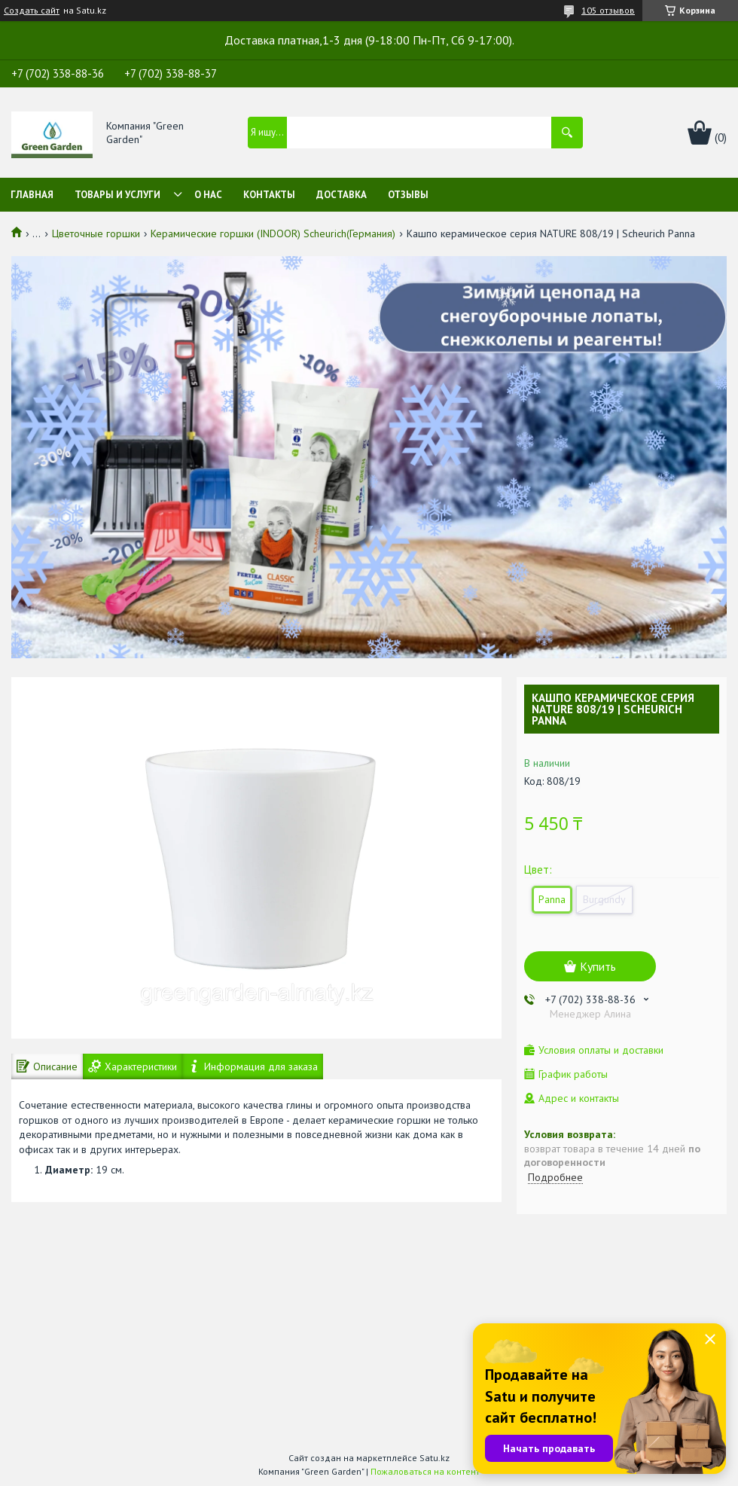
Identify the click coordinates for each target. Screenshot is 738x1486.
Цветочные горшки (96, 233)
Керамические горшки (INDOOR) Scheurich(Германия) (273, 233)
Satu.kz (434, 1457)
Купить (598, 966)
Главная (32, 194)
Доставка (341, 194)
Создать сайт (31, 10)
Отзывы (408, 194)
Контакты (269, 194)
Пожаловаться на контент (425, 1471)
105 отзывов (608, 10)
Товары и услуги (117, 194)
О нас (208, 194)
